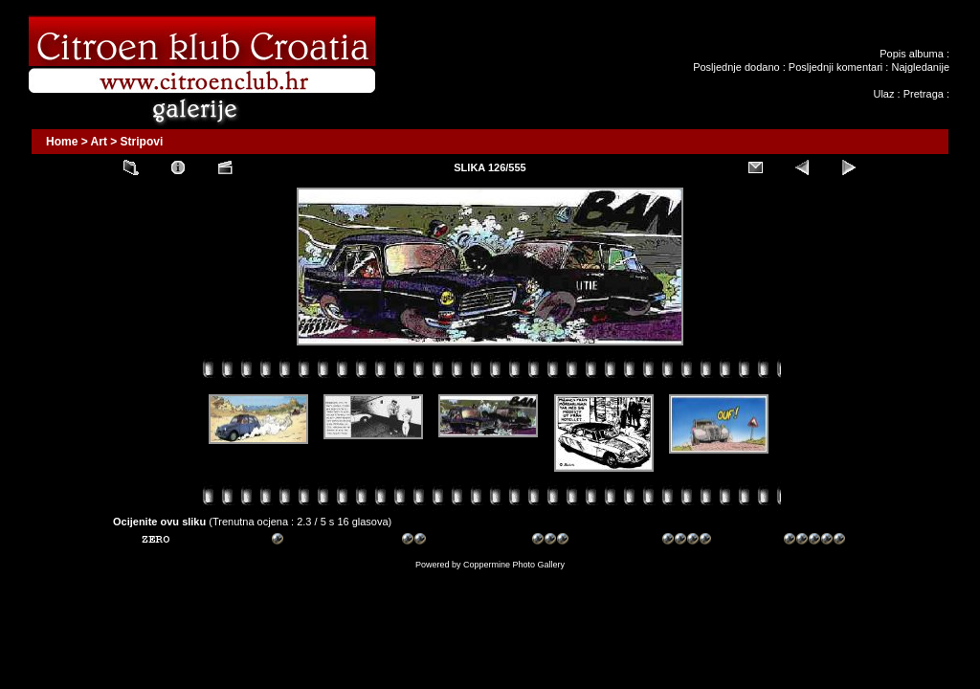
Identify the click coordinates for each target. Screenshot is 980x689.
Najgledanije (920, 67)
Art (99, 141)
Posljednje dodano (736, 67)
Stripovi (142, 141)
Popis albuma (912, 53)
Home (62, 141)
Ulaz (883, 94)
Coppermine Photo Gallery (514, 564)
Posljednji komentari (835, 67)
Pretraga (923, 94)
